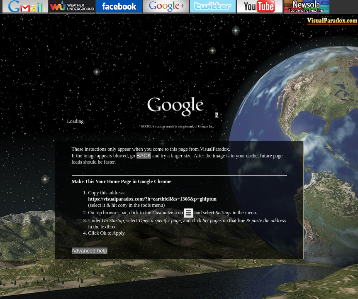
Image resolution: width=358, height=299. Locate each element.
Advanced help (89, 251)
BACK (143, 155)
